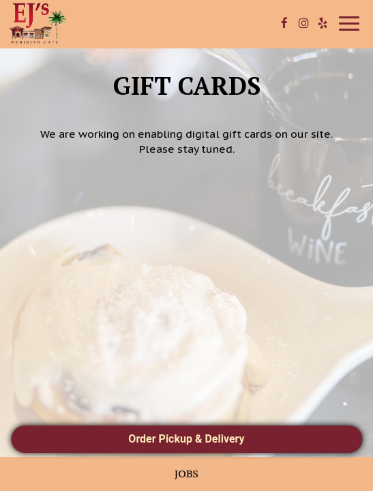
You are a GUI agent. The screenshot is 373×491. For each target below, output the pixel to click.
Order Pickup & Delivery (186, 438)
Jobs (186, 473)
